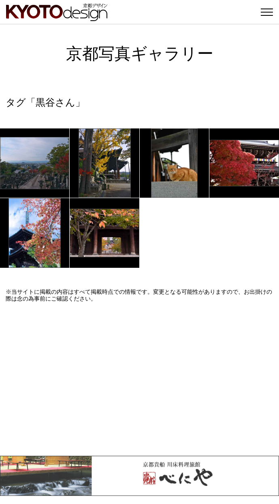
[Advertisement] (139, 379)
